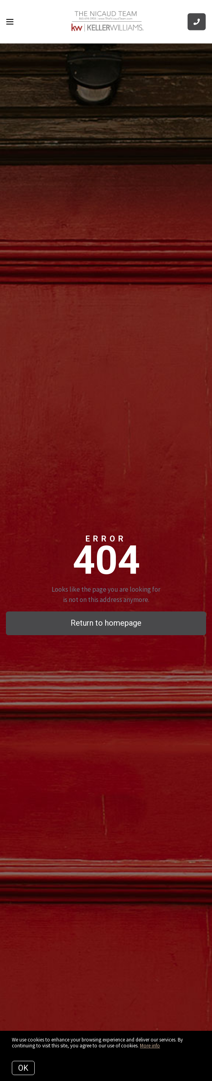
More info (150, 1045)
